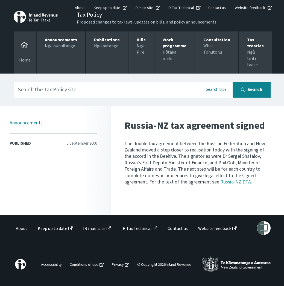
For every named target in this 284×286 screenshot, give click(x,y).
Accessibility (51, 264)
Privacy (118, 264)
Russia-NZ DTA (235, 182)
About (80, 8)
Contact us (217, 8)
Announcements (26, 122)
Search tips (216, 89)
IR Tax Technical (181, 8)
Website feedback (250, 8)
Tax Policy (89, 14)
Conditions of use (84, 264)
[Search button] (252, 90)
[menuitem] (21, 228)
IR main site (144, 8)
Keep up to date (107, 8)
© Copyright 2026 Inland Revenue (164, 264)
